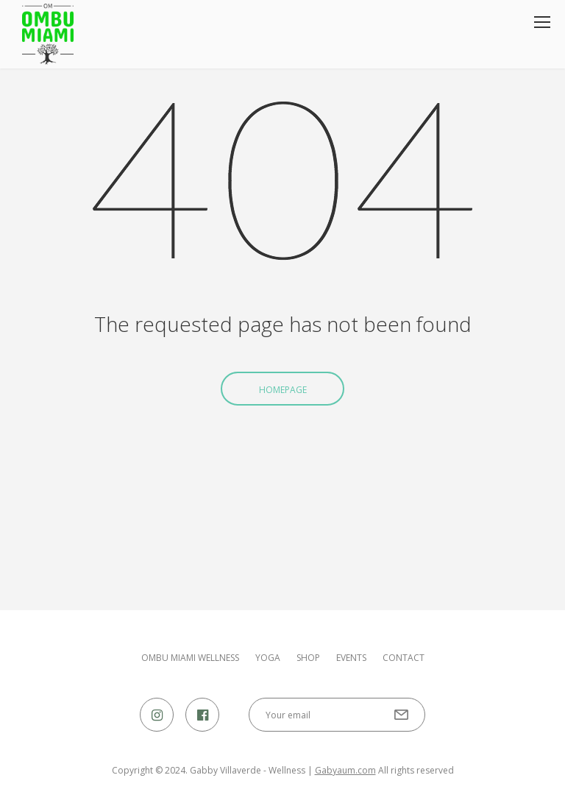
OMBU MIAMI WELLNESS (190, 658)
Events (351, 658)
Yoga (267, 658)
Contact (403, 658)
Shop (308, 658)
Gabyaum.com (345, 770)
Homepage (283, 389)
